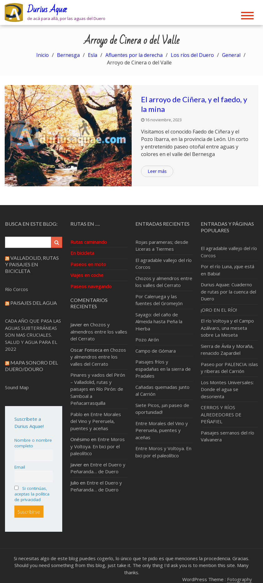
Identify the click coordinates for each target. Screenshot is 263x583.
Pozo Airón (147, 339)
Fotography (239, 579)
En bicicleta (82, 253)
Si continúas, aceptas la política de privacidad (31, 493)
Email (19, 467)
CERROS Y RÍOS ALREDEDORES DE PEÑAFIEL (221, 414)
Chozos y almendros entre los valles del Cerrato (98, 331)
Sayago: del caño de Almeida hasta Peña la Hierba (158, 321)
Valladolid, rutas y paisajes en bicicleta (32, 264)
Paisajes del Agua (33, 303)
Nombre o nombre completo (33, 443)
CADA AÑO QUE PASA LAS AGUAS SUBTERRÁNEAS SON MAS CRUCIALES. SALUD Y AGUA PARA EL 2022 (33, 335)
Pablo (76, 414)
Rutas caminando (88, 242)
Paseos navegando (91, 286)
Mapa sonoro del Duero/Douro (31, 365)
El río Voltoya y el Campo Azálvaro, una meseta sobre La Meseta (227, 328)
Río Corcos (16, 289)
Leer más (157, 171)
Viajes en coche (87, 275)
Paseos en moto (88, 264)
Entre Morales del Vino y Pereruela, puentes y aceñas (95, 421)
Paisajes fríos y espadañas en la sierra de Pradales (163, 369)
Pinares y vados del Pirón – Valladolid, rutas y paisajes (97, 382)
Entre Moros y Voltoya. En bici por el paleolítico (97, 446)
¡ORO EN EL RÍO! (219, 310)
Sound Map (17, 387)
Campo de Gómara (155, 351)
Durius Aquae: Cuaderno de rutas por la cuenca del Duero (228, 291)
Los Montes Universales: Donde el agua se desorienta (227, 389)
